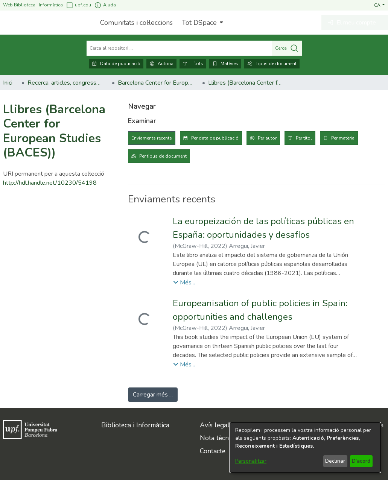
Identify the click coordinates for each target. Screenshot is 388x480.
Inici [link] (7, 83)
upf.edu (78, 5)
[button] (379, 4)
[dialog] (305, 447)
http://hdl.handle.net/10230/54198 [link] (50, 183)
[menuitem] (201, 23)
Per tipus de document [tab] (163, 156)
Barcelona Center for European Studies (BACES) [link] (155, 83)
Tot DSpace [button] (199, 22)
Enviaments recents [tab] (151, 138)
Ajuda (105, 5)
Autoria (161, 64)
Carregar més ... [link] (153, 394)
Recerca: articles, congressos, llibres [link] (65, 83)
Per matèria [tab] (343, 138)
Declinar (335, 461)
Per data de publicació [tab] (215, 138)
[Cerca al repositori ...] (179, 48)
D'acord (361, 461)
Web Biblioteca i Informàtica (33, 5)
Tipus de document (272, 64)
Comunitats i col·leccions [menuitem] (136, 22)
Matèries (225, 64)
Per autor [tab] (267, 138)
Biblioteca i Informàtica (135, 425)
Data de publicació (116, 64)
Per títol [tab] (304, 138)
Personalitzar (250, 461)
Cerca (287, 48)
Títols (193, 64)
